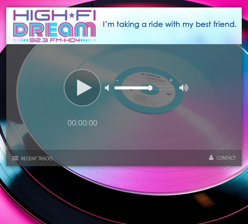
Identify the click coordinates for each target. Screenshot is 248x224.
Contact (222, 158)
